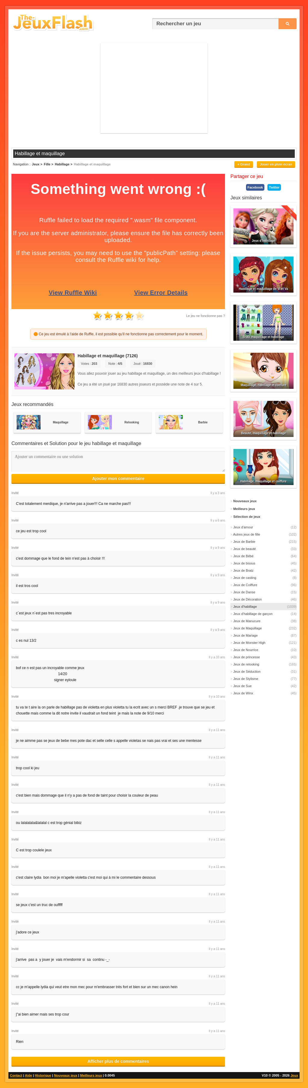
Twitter (274, 187)
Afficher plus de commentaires (118, 1061)
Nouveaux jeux (65, 1075)
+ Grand (243, 164)
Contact (16, 1075)
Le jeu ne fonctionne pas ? (205, 316)
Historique (43, 1075)
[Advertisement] (154, 88)
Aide (28, 1075)
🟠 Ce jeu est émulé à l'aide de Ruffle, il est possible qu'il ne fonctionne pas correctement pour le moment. (118, 334)
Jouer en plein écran (276, 164)
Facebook (255, 187)
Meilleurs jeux (91, 1075)
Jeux (294, 1075)
